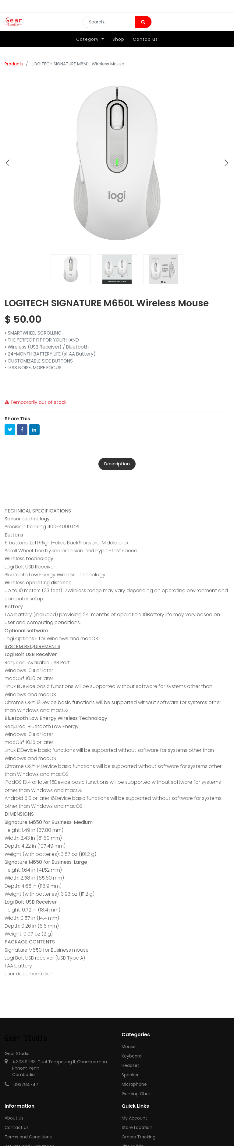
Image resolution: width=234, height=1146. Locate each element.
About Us (14, 1118)
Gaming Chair (136, 1094)
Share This (17, 418)
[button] (8, 163)
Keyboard (132, 1056)
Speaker (130, 1075)
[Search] (143, 26)
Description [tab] (117, 463)
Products (14, 64)
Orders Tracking (138, 1137)
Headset (130, 1065)
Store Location (137, 1127)
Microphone (134, 1084)
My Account (134, 1118)
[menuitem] (118, 47)
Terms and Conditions (28, 1137)
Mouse (129, 1047)
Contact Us (17, 1127)
